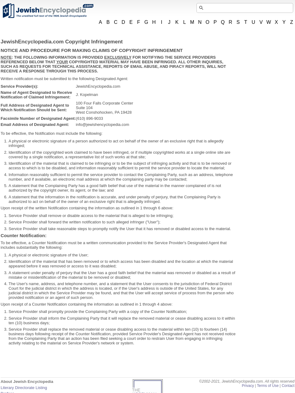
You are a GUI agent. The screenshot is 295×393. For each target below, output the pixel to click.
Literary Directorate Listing (24, 387)
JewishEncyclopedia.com (47, 10)
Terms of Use (267, 386)
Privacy (248, 386)
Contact (288, 386)
